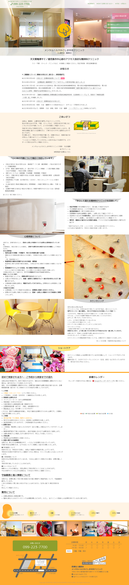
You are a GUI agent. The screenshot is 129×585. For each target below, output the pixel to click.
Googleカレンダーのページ (103, 381)
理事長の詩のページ (37, 514)
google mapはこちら (79, 574)
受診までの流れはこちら (117, 31)
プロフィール (65, 149)
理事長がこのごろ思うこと (78, 514)
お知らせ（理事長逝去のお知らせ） (49, 101)
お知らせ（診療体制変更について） (49, 78)
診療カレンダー (114, 24)
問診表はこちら (9, 409)
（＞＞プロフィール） (75, 108)
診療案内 (91, 4)
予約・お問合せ (120, 4)
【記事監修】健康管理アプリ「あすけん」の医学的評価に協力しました (61, 82)
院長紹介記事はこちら (62, 152)
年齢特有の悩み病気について (17, 514)
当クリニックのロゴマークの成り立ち (84, 577)
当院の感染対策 (120, 16)
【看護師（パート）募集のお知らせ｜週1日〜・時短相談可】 (44, 75)
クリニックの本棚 (58, 514)
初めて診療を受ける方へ (105, 4)
